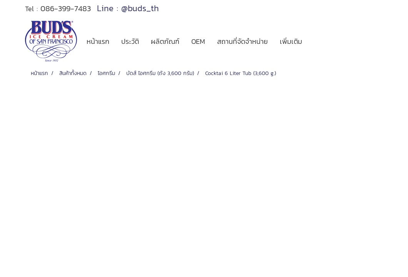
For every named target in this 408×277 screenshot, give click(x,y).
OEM (198, 41)
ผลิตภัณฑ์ (165, 41)
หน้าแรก (98, 41)
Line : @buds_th (128, 8)
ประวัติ (130, 41)
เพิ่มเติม (291, 41)
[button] (315, 41)
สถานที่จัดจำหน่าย (242, 41)
